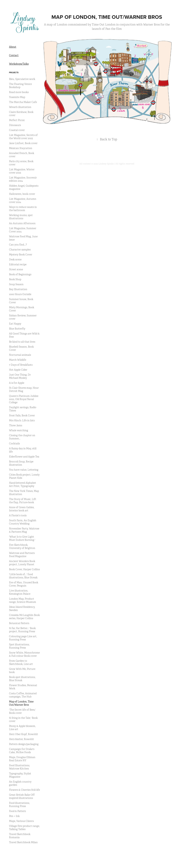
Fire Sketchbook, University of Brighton (22, 546)
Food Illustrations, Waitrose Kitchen (19, 767)
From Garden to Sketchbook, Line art (21, 662)
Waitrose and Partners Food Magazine (22, 554)
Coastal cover (17, 130)
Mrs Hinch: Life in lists (22, 420)
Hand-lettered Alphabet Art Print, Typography (22, 484)
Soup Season (16, 284)
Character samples (20, 249)
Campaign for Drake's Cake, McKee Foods (21, 750)
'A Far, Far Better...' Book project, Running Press (22, 630)
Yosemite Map (17, 97)
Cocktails (14, 443)
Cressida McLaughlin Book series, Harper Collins (24, 616)
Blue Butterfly (17, 328)
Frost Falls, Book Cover (22, 415)
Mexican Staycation (20, 148)
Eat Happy (15, 323)
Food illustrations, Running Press (19, 804)
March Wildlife (17, 359)
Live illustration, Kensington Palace (19, 592)
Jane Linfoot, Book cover (23, 143)
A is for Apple (16, 382)
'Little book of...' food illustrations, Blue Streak (23, 576)
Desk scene (15, 259)
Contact (14, 55)
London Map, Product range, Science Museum (22, 600)
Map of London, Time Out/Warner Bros (21, 703)
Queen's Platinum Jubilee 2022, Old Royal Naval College (23, 399)
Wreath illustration (20, 107)
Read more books (19, 92)
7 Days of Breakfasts (21, 364)
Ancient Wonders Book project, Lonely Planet (22, 563)
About (12, 46)
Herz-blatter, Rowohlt (21, 739)
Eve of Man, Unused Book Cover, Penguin (23, 584)
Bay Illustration (18, 289)
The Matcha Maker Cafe (23, 102)
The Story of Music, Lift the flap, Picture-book (22, 501)
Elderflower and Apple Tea (24, 456)
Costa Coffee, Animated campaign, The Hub (23, 695)
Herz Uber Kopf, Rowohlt (23, 734)
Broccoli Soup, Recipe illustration (21, 463)
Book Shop (15, 279)
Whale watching (18, 430)
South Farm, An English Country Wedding (22, 522)
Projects (14, 72)
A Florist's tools (18, 515)
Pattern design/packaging (24, 744)
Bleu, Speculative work (22, 79)
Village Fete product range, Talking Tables (24, 827)
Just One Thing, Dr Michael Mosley (20, 376)
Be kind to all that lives (22, 341)
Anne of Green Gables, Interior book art (21, 509)
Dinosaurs (15, 125)
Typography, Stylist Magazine (20, 775)
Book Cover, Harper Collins (24, 569)
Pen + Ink (14, 816)
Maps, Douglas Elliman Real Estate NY (22, 759)
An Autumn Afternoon (22, 223)
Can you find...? (18, 244)
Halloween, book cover (22, 194)
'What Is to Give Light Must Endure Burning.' (22, 538)
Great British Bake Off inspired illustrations (22, 796)
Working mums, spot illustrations (21, 217)
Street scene (16, 269)
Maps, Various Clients (21, 821)
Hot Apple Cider (18, 369)
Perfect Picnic (17, 120)
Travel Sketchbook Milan (23, 842)
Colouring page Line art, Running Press (23, 638)
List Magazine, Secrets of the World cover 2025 (23, 136)
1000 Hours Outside (20, 294)
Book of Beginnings (20, 274)
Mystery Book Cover (20, 254)
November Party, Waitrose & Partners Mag (24, 530)
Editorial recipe (18, 264)
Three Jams (15, 425)
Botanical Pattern (19, 623)
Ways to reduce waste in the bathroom (23, 208)
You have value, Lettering (23, 469)
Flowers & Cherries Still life (24, 789)
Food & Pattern (17, 811)
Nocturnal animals (20, 354)
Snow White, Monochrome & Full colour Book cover (24, 654)
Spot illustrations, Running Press (19, 646)
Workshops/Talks (19, 63)
